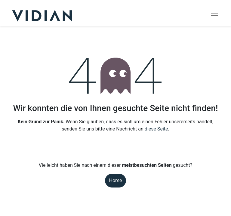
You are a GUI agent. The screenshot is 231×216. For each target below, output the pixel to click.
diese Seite (156, 129)
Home (115, 180)
